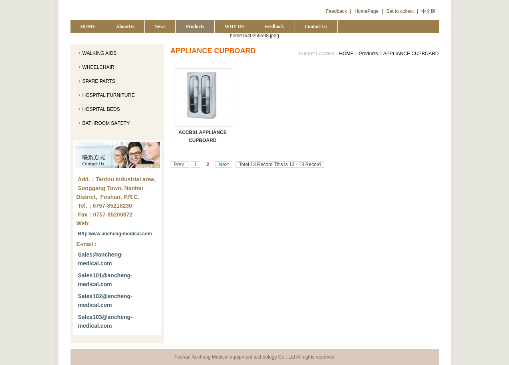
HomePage (366, 11)
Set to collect (400, 11)
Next (224, 164)
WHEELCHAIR (98, 67)
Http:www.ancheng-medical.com (115, 234)
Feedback (336, 11)
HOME (88, 26)
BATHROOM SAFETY (106, 123)
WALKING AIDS (99, 53)
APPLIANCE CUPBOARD (411, 53)
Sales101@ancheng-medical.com (105, 279)
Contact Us (315, 26)
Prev (179, 164)
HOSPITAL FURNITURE (108, 95)
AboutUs (125, 26)
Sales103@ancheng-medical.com (105, 321)
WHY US (234, 26)
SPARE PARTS (98, 81)
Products (195, 26)
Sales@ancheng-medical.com (100, 259)
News (160, 26)
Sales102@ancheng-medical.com (105, 300)
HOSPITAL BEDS (101, 109)
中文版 (428, 11)
